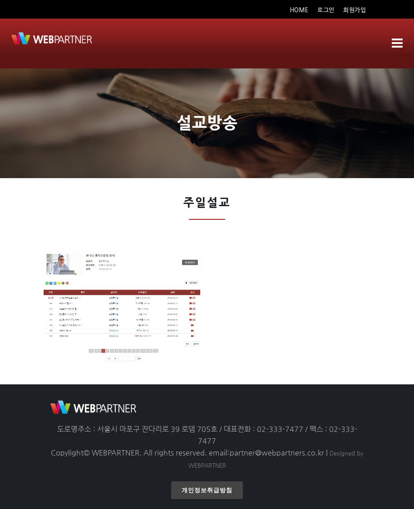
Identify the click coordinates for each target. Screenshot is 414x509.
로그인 (326, 10)
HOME (300, 10)
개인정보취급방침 (207, 490)
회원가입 (354, 10)
